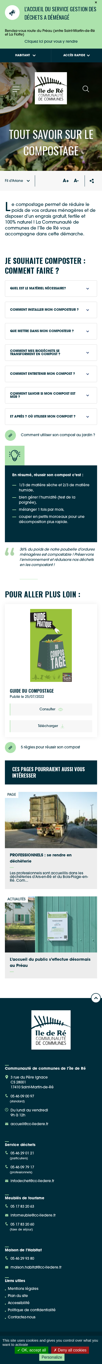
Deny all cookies (70, 1350)
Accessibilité (19, 1303)
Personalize (52, 1357)
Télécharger (51, 726)
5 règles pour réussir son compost (42, 747)
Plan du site (18, 1296)
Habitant (25, 55)
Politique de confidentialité (32, 1310)
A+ (65, 181)
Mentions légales (23, 1289)
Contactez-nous (21, 1317)
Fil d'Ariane (17, 181)
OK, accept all (31, 1350)
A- (76, 181)
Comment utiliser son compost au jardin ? (50, 435)
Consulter (51, 709)
